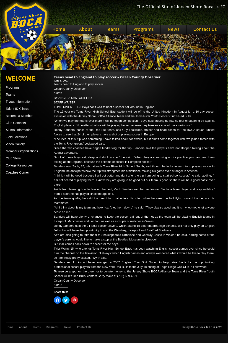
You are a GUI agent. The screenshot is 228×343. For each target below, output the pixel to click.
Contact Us (205, 29)
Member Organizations (22, 151)
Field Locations (16, 137)
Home (58, 29)
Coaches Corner (17, 172)
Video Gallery (15, 144)
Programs (143, 29)
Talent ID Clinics (17, 109)
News (173, 29)
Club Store (13, 158)
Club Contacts (16, 123)
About (85, 29)
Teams (112, 29)
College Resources (19, 165)
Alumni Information (19, 130)
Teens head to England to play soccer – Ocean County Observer (107, 77)
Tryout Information (18, 101)
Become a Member (19, 116)
